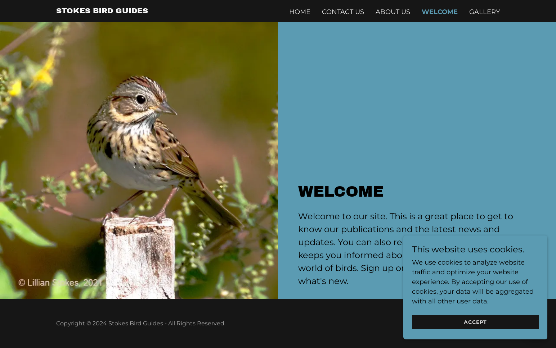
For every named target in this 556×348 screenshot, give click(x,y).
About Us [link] (393, 12)
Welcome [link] (440, 12)
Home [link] (299, 12)
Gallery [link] (484, 12)
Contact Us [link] (343, 12)
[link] (102, 11)
